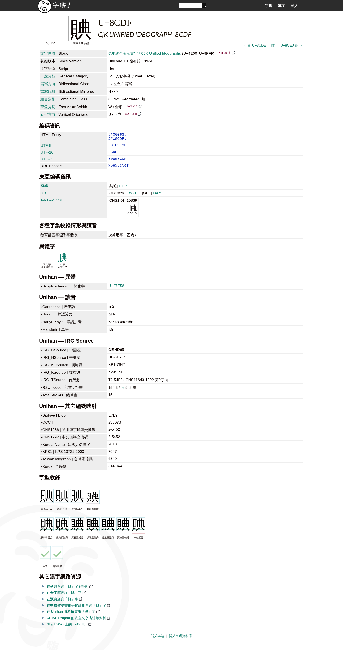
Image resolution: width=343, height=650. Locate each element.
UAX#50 (131, 114)
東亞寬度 (47, 107)
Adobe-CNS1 (51, 206)
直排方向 (47, 114)
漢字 (281, 6)
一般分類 (47, 76)
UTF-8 (45, 147)
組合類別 (47, 99)
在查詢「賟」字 (64, 598)
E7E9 (123, 191)
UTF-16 (46, 155)
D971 (132, 199)
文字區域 (47, 53)
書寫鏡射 (47, 91)
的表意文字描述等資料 (76, 623)
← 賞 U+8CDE (254, 45)
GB (43, 199)
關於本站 (157, 641)
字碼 (268, 6)
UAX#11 (132, 106)
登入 (294, 6)
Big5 (44, 191)
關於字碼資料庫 (180, 641)
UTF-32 (46, 163)
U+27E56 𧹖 (116, 291)
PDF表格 (224, 53)
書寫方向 (47, 84)
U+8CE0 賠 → (291, 45)
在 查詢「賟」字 (71, 617)
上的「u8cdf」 (67, 630)
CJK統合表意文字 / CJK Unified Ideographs (144, 53)
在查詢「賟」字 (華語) (67, 592)
